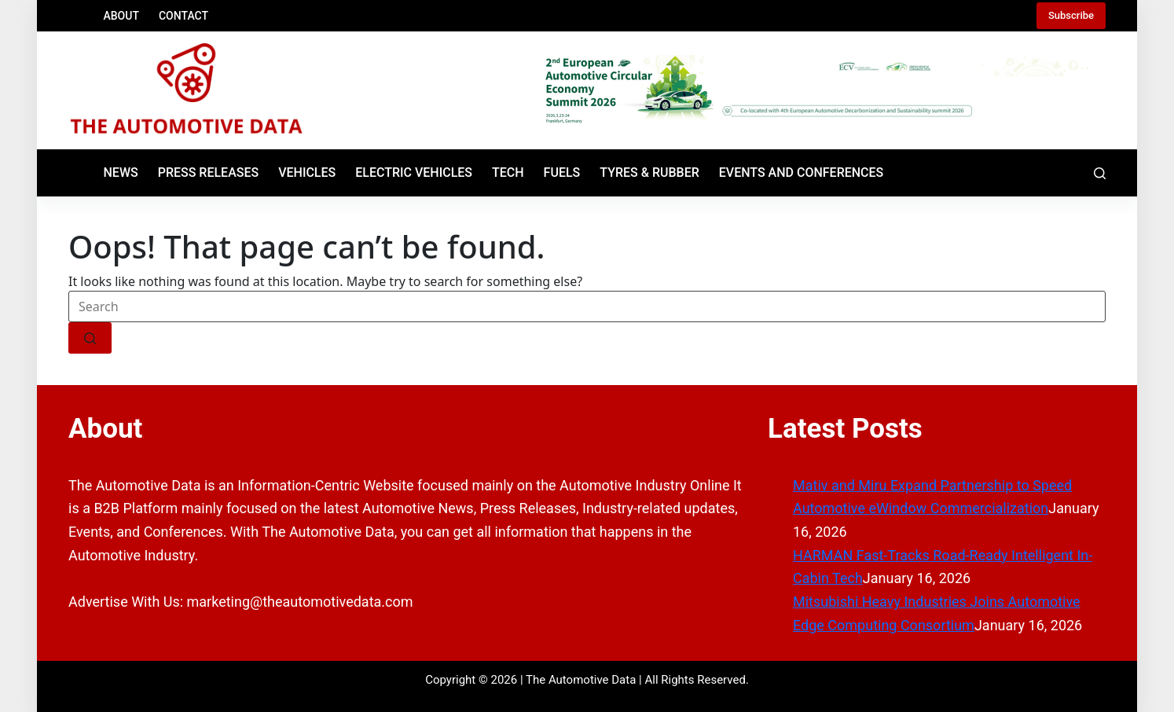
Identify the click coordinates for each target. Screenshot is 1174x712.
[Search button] (90, 338)
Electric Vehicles (413, 172)
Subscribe (1071, 15)
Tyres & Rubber (649, 172)
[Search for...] (587, 306)
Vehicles (307, 172)
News (121, 172)
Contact (183, 15)
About (121, 15)
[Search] (1100, 173)
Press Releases (208, 172)
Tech (508, 172)
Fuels (562, 172)
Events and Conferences (801, 172)
